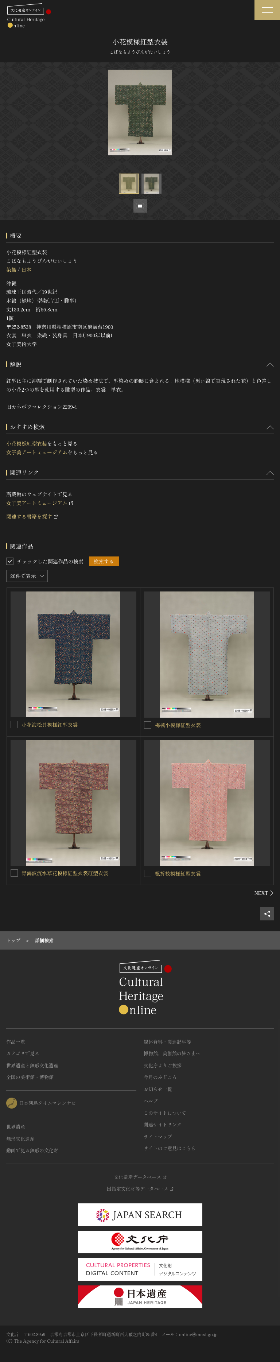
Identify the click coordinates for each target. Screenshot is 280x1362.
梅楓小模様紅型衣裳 (178, 725)
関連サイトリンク (163, 1124)
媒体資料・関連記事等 (167, 1041)
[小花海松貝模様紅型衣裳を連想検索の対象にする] (14, 724)
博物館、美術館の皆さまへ (172, 1053)
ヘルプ (151, 1100)
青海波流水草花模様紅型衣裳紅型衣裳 (65, 873)
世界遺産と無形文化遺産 (32, 1065)
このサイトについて (165, 1112)
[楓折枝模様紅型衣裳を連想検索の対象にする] (147, 873)
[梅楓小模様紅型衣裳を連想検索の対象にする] (147, 725)
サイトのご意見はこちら (170, 1148)
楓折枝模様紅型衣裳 (178, 873)
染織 (11, 269)
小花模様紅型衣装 (26, 443)
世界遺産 (15, 1126)
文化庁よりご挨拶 (163, 1065)
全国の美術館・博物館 (30, 1077)
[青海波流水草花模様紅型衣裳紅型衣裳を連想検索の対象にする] (14, 873)
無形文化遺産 (20, 1138)
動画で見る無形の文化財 (32, 1150)
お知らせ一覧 (158, 1089)
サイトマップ (158, 1136)
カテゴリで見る (22, 1053)
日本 (26, 269)
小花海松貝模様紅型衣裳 (50, 724)
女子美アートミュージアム (36, 452)
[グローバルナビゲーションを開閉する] (267, 10)
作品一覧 (15, 1041)
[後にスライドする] (264, 893)
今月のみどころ (160, 1077)
